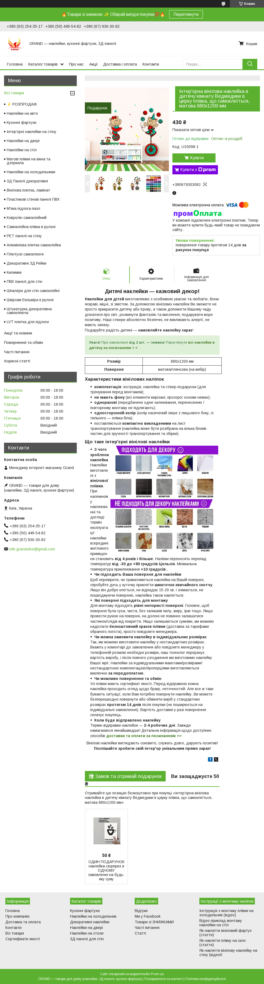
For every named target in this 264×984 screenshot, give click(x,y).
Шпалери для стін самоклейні (33, 291)
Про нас (76, 64)
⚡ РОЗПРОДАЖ (22, 104)
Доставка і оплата (120, 64)
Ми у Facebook (148, 916)
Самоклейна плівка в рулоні (31, 227)
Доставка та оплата (23, 922)
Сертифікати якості (22, 939)
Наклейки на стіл (22, 150)
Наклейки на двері (23, 141)
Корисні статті (17, 361)
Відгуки (141, 911)
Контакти (150, 64)
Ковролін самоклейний (27, 217)
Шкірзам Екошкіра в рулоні (30, 300)
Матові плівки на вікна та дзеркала (28, 161)
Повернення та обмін (23, 342)
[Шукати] (249, 64)
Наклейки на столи (86, 933)
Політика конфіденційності (205, 979)
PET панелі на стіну (24, 236)
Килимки (14, 272)
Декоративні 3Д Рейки (26, 263)
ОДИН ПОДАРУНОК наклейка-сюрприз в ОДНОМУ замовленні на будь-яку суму (106, 870)
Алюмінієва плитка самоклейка (34, 245)
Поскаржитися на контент (163, 979)
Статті (140, 933)
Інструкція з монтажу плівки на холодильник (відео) (226, 913)
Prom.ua (157, 974)
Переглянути (186, 14)
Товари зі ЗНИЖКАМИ (154, 922)
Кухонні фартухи (21, 122)
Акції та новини (18, 333)
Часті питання (16, 351)
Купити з (198, 169)
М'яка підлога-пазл (23, 208)
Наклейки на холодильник (93, 916)
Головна (15, 64)
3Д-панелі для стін (87, 939)
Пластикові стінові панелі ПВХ (33, 199)
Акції (93, 64)
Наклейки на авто (22, 113)
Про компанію (17, 916)
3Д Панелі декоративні (27, 181)
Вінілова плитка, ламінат (28, 190)
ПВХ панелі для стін (24, 281)
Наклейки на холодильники (31, 172)
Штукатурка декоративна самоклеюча (29, 311)
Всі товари (14, 93)
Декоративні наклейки (89, 922)
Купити (197, 158)
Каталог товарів (43, 64)
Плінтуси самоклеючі (25, 254)
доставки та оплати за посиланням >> (144, 736)
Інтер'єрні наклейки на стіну (31, 131)
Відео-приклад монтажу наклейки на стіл (220, 922)
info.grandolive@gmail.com (32, 549)
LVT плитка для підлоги (28, 322)
